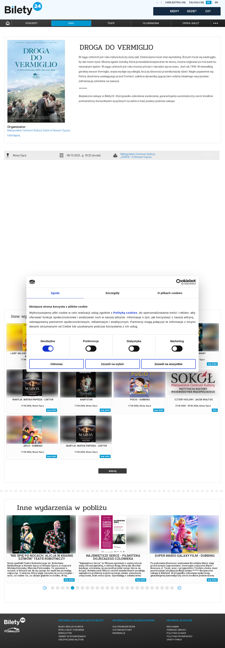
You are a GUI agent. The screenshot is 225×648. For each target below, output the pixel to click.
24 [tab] (167, 588)
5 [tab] (73, 588)
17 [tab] (132, 588)
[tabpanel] (41, 549)
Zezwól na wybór (112, 363)
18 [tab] (137, 588)
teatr (111, 23)
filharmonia (151, 23)
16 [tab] (127, 588)
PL (208, 2)
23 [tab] (162, 588)
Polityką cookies (125, 312)
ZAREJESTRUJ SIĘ (175, 2)
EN (216, 2)
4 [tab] (68, 588)
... (215, 22)
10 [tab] (97, 588)
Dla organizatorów (123, 626)
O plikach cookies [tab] (169, 293)
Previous (45, 588)
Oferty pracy (174, 639)
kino (71, 23)
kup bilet (212, 364)
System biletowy (122, 630)
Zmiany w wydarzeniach (72, 636)
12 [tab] (107, 588)
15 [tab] (122, 588)
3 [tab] (63, 588)
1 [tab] (53, 588)
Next (179, 588)
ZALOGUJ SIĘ (196, 2)
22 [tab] (157, 588)
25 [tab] (172, 588)
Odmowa (57, 363)
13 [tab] (112, 588)
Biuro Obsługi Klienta (70, 626)
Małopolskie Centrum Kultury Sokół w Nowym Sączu (38, 130)
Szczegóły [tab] (112, 293)
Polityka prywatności (179, 636)
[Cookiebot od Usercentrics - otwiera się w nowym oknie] (179, 282)
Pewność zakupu (176, 630)
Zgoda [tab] (55, 293)
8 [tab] (88, 588)
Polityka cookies (176, 633)
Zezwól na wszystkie (169, 363)
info (208, 155)
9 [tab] (93, 588)
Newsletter (65, 633)
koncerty (32, 23)
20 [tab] (147, 588)
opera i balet (191, 23)
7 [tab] (83, 588)
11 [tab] (102, 588)
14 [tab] (117, 588)
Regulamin (173, 626)
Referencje (118, 633)
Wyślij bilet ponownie (71, 630)
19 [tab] (142, 588)
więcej (113, 470)
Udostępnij (13, 135)
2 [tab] (58, 588)
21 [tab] (152, 588)
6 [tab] (78, 588)
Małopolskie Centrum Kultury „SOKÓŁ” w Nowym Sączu (138, 155)
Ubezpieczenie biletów (71, 639)
